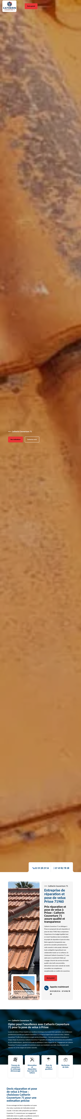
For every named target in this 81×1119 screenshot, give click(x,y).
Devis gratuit (32, 6)
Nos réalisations (15, 563)
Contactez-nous (32, 563)
